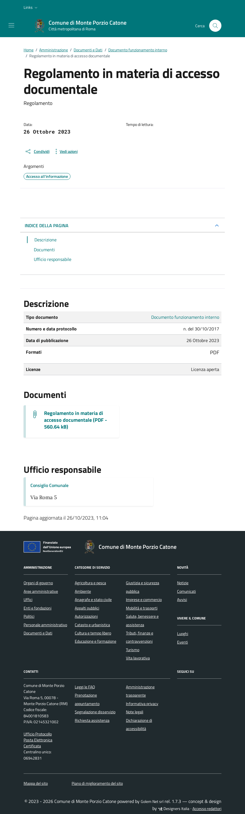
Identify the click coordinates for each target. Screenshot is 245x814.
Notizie (182, 583)
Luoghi (182, 633)
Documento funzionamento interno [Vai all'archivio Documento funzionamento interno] (185, 317)
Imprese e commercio (144, 599)
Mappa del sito (36, 783)
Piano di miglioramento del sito (97, 783)
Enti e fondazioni (37, 608)
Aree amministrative (41, 591)
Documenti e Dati (38, 633)
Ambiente (83, 591)
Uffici (28, 599)
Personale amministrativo (45, 625)
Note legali (134, 712)
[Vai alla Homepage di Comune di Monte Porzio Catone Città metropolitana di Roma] (83, 26)
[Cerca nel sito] (215, 26)
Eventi (182, 642)
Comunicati (186, 591)
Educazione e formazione (95, 641)
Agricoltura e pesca (90, 583)
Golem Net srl (152, 801)
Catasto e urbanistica (92, 625)
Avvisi (182, 599)
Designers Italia (173, 808)
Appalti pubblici (87, 608)
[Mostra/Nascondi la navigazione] (11, 25)
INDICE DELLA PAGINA (46, 225)
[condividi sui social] (37, 151)
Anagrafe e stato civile (93, 599)
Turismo (132, 650)
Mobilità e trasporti (141, 608)
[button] (31, 7)
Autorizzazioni (86, 616)
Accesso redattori (206, 808)
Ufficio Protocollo (38, 734)
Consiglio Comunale (49, 485)
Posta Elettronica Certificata (38, 743)
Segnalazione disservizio (95, 712)
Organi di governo (38, 583)
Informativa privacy (142, 704)
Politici (29, 616)
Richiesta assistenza (92, 720)
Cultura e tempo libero (93, 633)
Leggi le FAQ (85, 687)
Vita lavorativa (138, 658)
